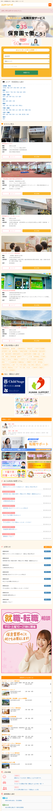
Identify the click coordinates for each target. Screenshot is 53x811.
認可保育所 (4, 351)
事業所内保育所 (16, 354)
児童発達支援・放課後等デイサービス (18, 356)
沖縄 (27, 114)
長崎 (10, 114)
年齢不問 (4, 367)
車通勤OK (29, 362)
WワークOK (18, 367)
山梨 (7, 96)
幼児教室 (43, 356)
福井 (20, 96)
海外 (4, 117)
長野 (10, 96)
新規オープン (5, 362)
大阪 (4, 105)
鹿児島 (23, 114)
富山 (13, 96)
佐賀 (7, 114)
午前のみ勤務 (23, 364)
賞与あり (10, 359)
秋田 (18, 87)
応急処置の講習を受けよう (10, 529)
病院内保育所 (42, 351)
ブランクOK (5, 370)
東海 (4, 99)
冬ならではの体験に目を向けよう (12, 515)
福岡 (4, 114)
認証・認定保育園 (13, 351)
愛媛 (26, 110)
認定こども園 (41, 354)
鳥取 (10, 110)
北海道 (4, 87)
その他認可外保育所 (26, 354)
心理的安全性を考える (9, 501)
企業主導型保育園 (33, 351)
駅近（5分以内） (27, 367)
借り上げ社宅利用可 (31, 359)
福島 (24, 87)
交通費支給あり (21, 362)
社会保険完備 (13, 362)
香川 (23, 110)
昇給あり (4, 359)
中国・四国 (6, 108)
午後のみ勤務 (31, 364)
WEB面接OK (12, 370)
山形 (21, 87)
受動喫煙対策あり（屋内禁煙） (9, 348)
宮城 (15, 87)
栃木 (21, 92)
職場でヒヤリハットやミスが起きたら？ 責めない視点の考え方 (20, 487)
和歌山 (20, 105)
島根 (13, 110)
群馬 (24, 92)
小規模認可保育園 (23, 351)
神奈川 (7, 92)
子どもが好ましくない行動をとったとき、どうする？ (17, 522)
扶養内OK (35, 367)
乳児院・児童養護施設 (34, 356)
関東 (4, 90)
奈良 (17, 105)
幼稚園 (34, 354)
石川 (17, 96)
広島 (4, 110)
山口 (17, 110)
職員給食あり (11, 367)
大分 (17, 114)
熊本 (13, 114)
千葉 (11, 92)
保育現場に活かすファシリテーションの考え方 (15, 508)
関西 (4, 103)
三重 (13, 101)
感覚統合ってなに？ (8, 536)
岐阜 (7, 101)
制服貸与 (41, 367)
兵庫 (7, 105)
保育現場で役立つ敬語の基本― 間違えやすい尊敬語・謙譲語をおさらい (22, 494)
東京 (4, 92)
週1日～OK (15, 364)
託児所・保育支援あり (39, 362)
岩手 (11, 87)
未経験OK (46, 364)
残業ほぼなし (39, 364)
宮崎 (20, 114)
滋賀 (13, 105)
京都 (10, 105)
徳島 (20, 110)
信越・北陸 (6, 94)
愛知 (4, 101)
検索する (26, 72)
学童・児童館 (5, 356)
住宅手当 (23, 359)
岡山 (7, 110)
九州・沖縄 (6, 112)
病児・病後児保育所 (6, 354)
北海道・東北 (7, 86)
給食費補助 (40, 359)
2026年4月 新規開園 (39, 348)
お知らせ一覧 (48, 547)
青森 (8, 87)
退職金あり (16, 359)
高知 (29, 110)
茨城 (18, 92)
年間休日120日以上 (6, 364)
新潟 (4, 96)
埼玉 (15, 92)
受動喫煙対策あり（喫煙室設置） (25, 348)
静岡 (10, 101)
